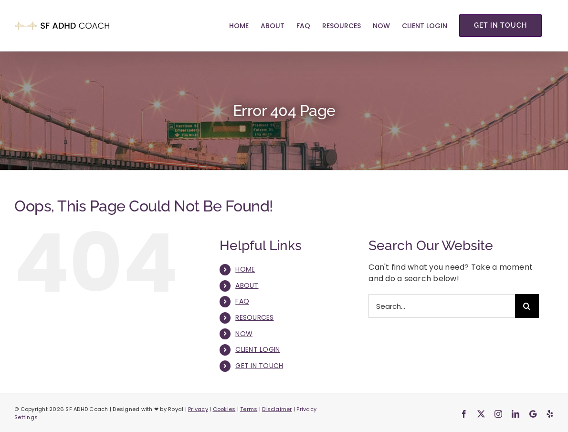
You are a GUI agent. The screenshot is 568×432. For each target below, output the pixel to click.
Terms (248, 409)
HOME (245, 269)
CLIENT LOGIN (257, 349)
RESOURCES (254, 317)
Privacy (198, 409)
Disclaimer (277, 409)
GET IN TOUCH (259, 365)
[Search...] (441, 306)
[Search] (527, 306)
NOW (243, 333)
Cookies (224, 409)
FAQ (242, 301)
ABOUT (246, 285)
